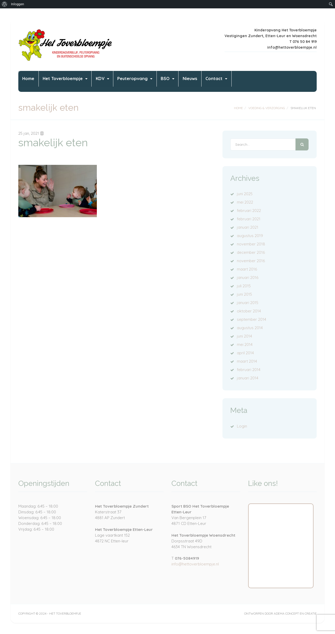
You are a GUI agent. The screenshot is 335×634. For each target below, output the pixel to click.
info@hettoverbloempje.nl (195, 564)
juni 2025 (245, 193)
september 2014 (251, 319)
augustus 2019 (250, 235)
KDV (121, 81)
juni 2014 (244, 336)
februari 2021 (248, 218)
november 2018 (251, 244)
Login (242, 426)
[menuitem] (4, 4)
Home (32, 81)
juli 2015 (244, 285)
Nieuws (231, 81)
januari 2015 (247, 302)
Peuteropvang (160, 81)
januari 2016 (247, 277)
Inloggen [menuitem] (17, 4)
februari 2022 (249, 210)
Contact (262, 81)
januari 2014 (247, 377)
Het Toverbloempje (75, 81)
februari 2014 (248, 369)
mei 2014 (245, 344)
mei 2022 (245, 202)
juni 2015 (244, 294)
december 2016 (251, 252)
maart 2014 (247, 361)
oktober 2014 (249, 310)
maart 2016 (247, 269)
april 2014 (245, 352)
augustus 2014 (250, 327)
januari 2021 (247, 227)
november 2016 (251, 260)
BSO (200, 81)
